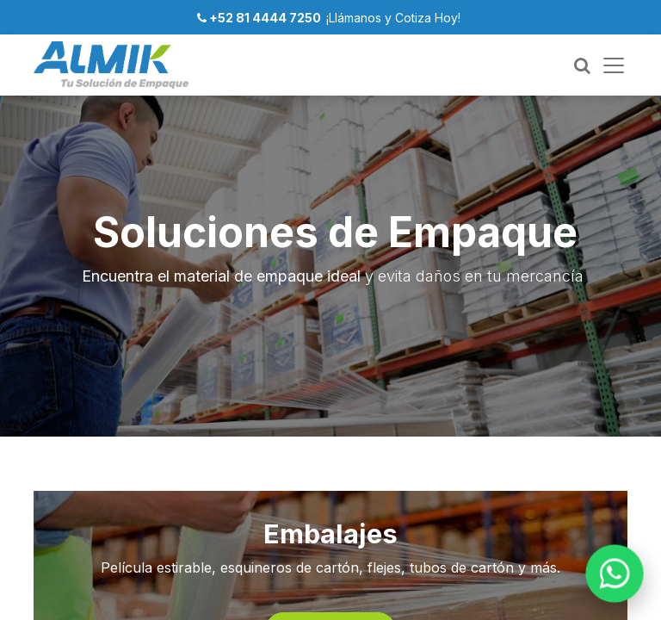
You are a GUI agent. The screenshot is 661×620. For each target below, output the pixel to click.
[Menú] (613, 65)
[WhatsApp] (615, 574)
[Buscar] (582, 65)
